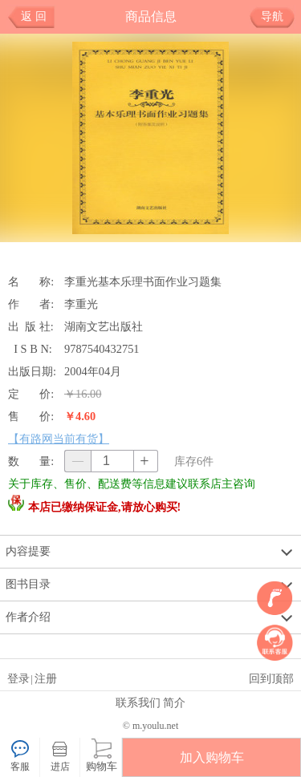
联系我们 (138, 702)
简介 (174, 702)
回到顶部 (271, 678)
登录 (18, 678)
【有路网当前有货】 (58, 438)
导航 (278, 17)
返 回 (34, 16)
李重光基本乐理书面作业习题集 (143, 281)
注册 (46, 678)
